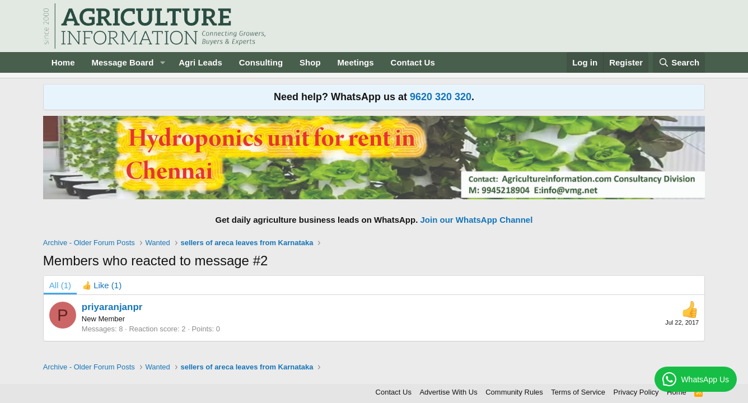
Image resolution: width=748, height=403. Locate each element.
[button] (162, 62)
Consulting (261, 62)
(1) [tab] (60, 285)
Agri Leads (200, 62)
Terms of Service (578, 392)
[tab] (102, 285)
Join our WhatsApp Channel (476, 219)
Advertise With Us (448, 392)
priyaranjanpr (112, 307)
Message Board (122, 62)
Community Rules (514, 392)
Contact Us (413, 62)
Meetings (356, 62)
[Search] (679, 62)
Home (63, 62)
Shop (310, 62)
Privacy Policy (636, 392)
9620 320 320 (440, 96)
